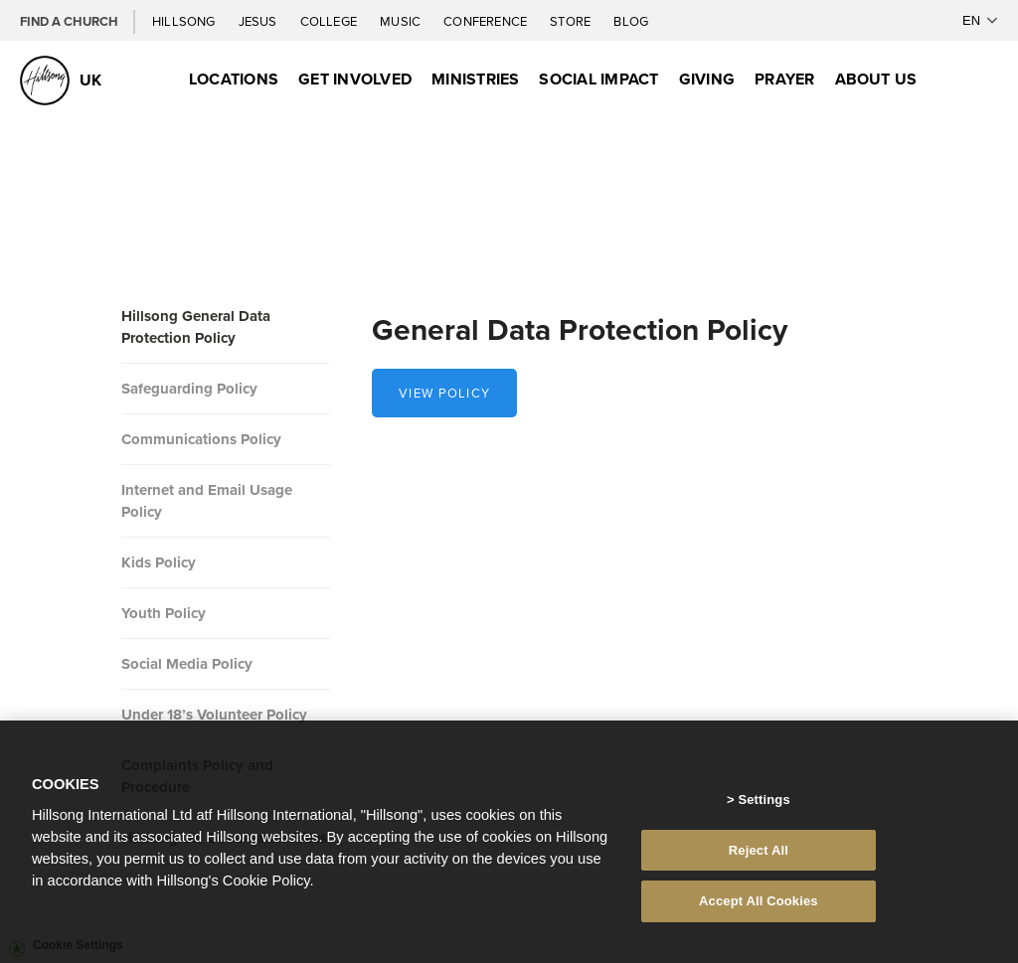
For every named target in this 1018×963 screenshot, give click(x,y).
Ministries (475, 79)
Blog (630, 21)
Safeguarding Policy (189, 389)
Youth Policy (163, 613)
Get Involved (355, 79)
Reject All (758, 859)
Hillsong (185, 21)
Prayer (784, 79)
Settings (763, 808)
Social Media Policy (187, 664)
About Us (876, 79)
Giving (707, 79)
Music (402, 21)
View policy (444, 392)
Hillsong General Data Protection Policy (195, 327)
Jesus (259, 21)
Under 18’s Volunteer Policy (214, 714)
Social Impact (598, 79)
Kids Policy (158, 562)
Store (572, 21)
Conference (486, 21)
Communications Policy (201, 439)
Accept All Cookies (758, 909)
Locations (233, 79)
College (330, 21)
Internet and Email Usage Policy (206, 501)
